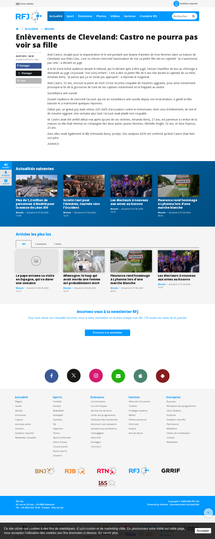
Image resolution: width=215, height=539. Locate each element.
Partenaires (173, 424)
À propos (171, 401)
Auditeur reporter (24, 433)
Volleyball (58, 415)
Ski (54, 424)
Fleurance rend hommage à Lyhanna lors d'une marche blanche (177, 204)
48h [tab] (24, 243)
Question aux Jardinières (104, 428)
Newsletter (172, 442)
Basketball (58, 410)
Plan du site (57, 507)
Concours (96, 446)
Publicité (171, 415)
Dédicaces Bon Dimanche (104, 419)
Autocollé (96, 437)
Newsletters (118, 375)
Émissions (85, 16)
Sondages (96, 442)
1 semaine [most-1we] (40, 243)
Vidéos (115, 16)
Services (130, 16)
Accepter (203, 530)
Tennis (56, 433)
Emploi (132, 428)
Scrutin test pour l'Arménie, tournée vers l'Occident (81, 204)
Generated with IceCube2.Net (184, 504)
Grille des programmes (103, 415)
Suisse (18, 406)
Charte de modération (178, 433)
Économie (20, 415)
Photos (101, 16)
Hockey (57, 406)
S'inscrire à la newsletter (107, 332)
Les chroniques (99, 406)
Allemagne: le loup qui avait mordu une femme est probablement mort (81, 279)
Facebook (51, 375)
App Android (163, 375)
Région (18, 401)
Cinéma (133, 406)
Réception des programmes (181, 406)
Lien (21, 80)
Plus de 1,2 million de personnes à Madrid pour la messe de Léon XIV (35, 204)
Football (57, 401)
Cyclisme (57, 419)
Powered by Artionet (157, 504)
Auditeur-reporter (185, 4)
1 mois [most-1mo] (57, 243)
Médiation (172, 428)
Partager (23, 65)
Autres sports (60, 451)
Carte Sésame (174, 410)
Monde (49, 29)
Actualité (55, 16)
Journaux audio (23, 424)
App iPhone (140, 375)
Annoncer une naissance (104, 424)
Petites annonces (138, 419)
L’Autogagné (97, 433)
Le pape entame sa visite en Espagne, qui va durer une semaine (35, 279)
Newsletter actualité (25, 437)
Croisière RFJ (148, 16)
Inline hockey (60, 442)
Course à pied (60, 446)
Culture (19, 419)
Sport (70, 16)
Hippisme (58, 428)
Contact (171, 437)
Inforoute (134, 424)
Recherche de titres (101, 410)
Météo (132, 415)
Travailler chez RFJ (176, 419)
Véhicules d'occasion (139, 401)
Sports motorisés (62, 437)
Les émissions (98, 401)
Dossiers (19, 428)
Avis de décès (136, 433)
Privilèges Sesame (138, 410)
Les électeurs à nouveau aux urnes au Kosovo (129, 202)
